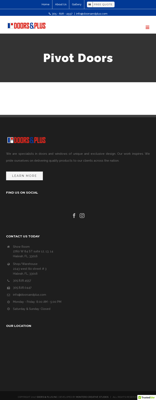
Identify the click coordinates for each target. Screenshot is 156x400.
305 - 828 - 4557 (61, 13)
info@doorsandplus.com (91, 13)
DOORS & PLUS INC (47, 397)
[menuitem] (45, 4)
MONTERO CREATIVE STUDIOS (92, 397)
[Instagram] (82, 215)
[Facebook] (74, 215)
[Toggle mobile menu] (148, 27)
